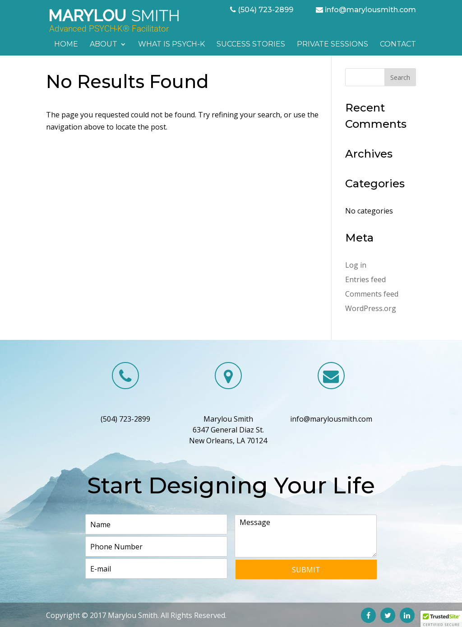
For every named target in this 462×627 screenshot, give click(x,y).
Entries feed (365, 279)
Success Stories (251, 44)
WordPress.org (370, 308)
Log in (355, 265)
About (103, 44)
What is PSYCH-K (171, 44)
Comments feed (371, 294)
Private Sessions (332, 44)
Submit (306, 570)
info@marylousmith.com (370, 9)
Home (66, 44)
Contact (398, 44)
